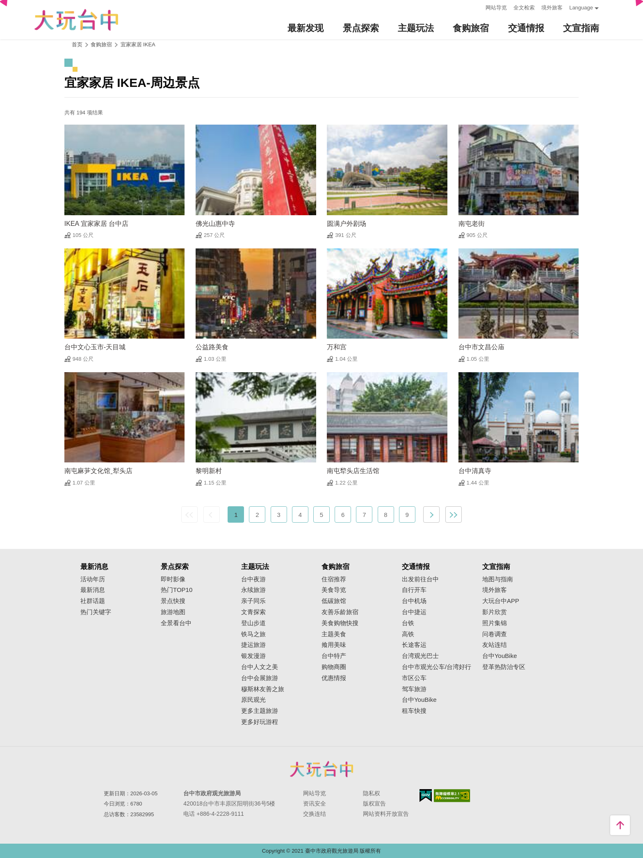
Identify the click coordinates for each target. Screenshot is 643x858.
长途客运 (414, 645)
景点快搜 (173, 601)
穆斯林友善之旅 (262, 689)
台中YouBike (419, 699)
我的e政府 (426, 795)
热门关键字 (95, 612)
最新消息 (92, 590)
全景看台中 (176, 623)
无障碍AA (452, 795)
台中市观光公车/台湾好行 (436, 667)
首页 (77, 44)
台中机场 (414, 601)
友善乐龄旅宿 (340, 612)
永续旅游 (253, 590)
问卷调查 (494, 634)
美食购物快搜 (340, 623)
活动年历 (92, 579)
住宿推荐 (334, 579)
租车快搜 (414, 711)
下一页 (431, 514)
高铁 (408, 634)
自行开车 (414, 590)
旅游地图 (173, 612)
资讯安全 (314, 803)
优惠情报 (334, 678)
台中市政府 (321, 769)
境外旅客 (552, 8)
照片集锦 (494, 623)
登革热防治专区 (503, 667)
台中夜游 (253, 579)
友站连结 (494, 645)
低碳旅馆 (334, 601)
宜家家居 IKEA (138, 44)
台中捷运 (414, 612)
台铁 (408, 623)
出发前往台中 (420, 579)
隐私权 (371, 793)
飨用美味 (334, 645)
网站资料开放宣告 (386, 813)
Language (581, 8)
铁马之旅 (253, 634)
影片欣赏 (494, 612)
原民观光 (253, 699)
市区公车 (414, 678)
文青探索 (253, 612)
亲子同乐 (253, 601)
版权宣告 (374, 803)
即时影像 (173, 579)
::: (476, 7)
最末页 (453, 514)
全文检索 (524, 8)
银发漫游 (253, 656)
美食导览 (334, 590)
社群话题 (92, 601)
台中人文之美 (259, 667)
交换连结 (314, 813)
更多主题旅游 (259, 711)
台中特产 (334, 656)
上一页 (211, 514)
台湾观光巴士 (420, 656)
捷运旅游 (253, 645)
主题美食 (334, 634)
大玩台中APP (500, 601)
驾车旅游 (414, 689)
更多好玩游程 (259, 722)
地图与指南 (497, 579)
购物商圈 (334, 667)
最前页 (189, 514)
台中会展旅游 (259, 678)
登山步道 (253, 623)
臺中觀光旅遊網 (76, 20)
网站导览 (496, 8)
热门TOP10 (176, 590)
